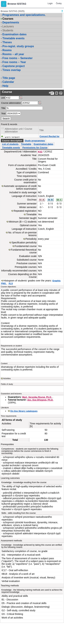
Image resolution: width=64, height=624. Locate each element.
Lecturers (8, 26)
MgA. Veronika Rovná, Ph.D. (37, 397)
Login (50, 3)
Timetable (26, 144)
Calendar (8, 81)
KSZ (40, 151)
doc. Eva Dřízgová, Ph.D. (40, 400)
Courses (7, 18)
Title (3, 108)
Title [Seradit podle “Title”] (41, 130)
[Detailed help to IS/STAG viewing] (61, 93)
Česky (59, 3)
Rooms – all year (13, 54)
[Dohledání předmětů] (40, 103)
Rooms (7, 50)
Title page (8, 77)
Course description (12, 140)
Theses (7, 42)
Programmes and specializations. (24, 14)
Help (5, 85)
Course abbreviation (11, 103)
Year (3, 113)
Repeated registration (25, 210)
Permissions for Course (34, 147)
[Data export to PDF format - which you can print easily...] (51, 93)
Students (7, 30)
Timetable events (13, 38)
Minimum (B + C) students (23, 221)
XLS (11, 283)
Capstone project (13, 66)
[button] (3, 4)
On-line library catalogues (24, 411)
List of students (10, 144)
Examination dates (14, 34)
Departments (10, 22)
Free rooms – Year (14, 62)
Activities (7, 378)
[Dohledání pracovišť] (21, 97)
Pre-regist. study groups (18, 46)
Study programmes (35, 140)
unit (3, 97)
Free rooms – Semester (17, 58)
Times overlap (11, 70)
